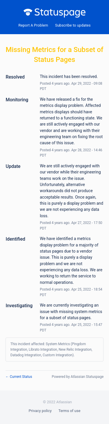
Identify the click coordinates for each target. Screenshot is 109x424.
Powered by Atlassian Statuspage (77, 377)
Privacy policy (39, 411)
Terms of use (69, 411)
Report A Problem (33, 25)
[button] (72, 25)
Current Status (19, 377)
